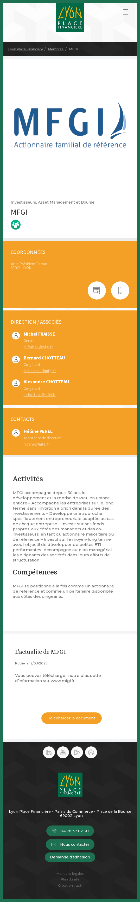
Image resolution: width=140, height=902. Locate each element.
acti (79, 885)
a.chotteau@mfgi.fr (40, 394)
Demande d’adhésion (70, 857)
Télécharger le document (71, 718)
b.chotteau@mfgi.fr (40, 370)
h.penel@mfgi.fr (37, 444)
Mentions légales (70, 873)
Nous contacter (70, 844)
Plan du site (70, 879)
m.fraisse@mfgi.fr (38, 346)
